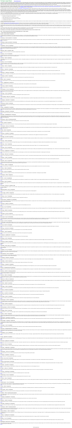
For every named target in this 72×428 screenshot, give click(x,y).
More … (1, 36)
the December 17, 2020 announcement (23, 8)
